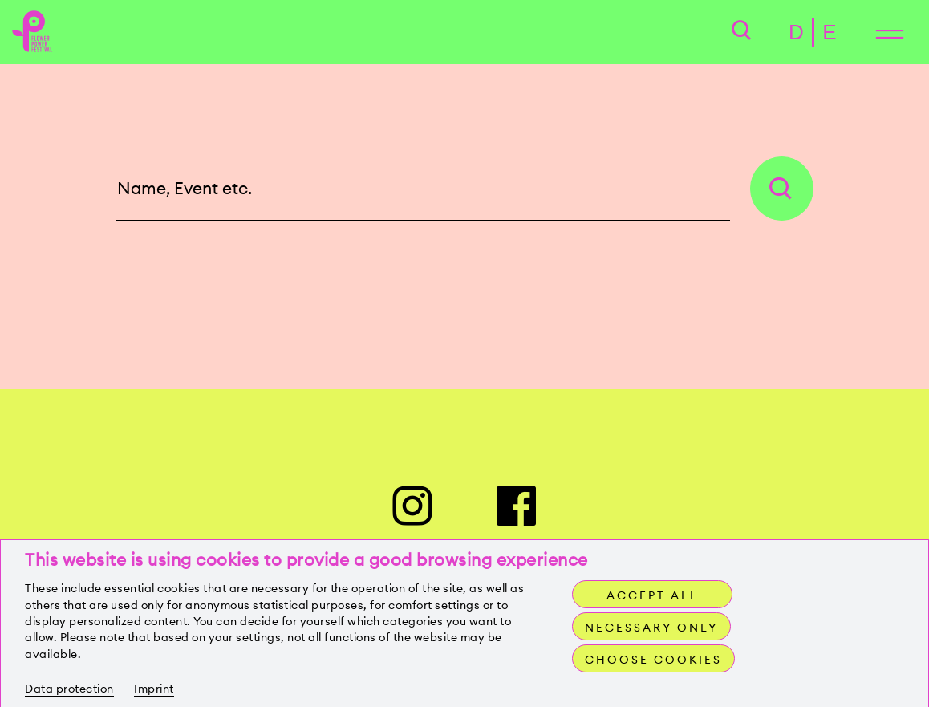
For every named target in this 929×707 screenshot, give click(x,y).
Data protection (69, 688)
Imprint (154, 688)
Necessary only (651, 627)
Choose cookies (653, 659)
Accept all (652, 595)
